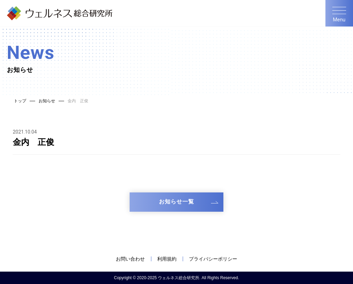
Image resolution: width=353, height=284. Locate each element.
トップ (20, 100)
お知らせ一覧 (176, 201)
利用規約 (166, 258)
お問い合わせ (130, 258)
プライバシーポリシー (213, 258)
